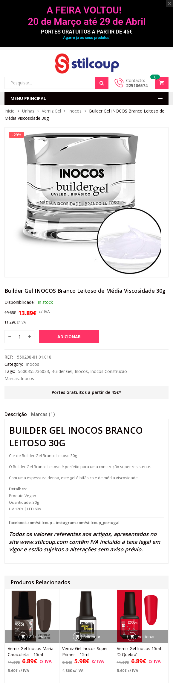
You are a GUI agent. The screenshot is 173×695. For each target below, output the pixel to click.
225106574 (137, 85)
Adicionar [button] (37, 636)
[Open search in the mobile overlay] (56, 82)
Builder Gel (61, 371)
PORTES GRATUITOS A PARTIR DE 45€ (86, 31)
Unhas (28, 111)
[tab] (15, 415)
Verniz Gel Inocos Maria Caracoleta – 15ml (30, 651)
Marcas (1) (43, 414)
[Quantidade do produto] (19, 336)
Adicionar (69, 336)
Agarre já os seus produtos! (86, 37)
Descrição (15, 414)
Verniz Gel (51, 111)
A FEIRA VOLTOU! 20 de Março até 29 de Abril (87, 15)
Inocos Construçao (108, 371)
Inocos (75, 111)
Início (9, 111)
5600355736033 (33, 371)
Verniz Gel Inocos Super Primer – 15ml (85, 651)
